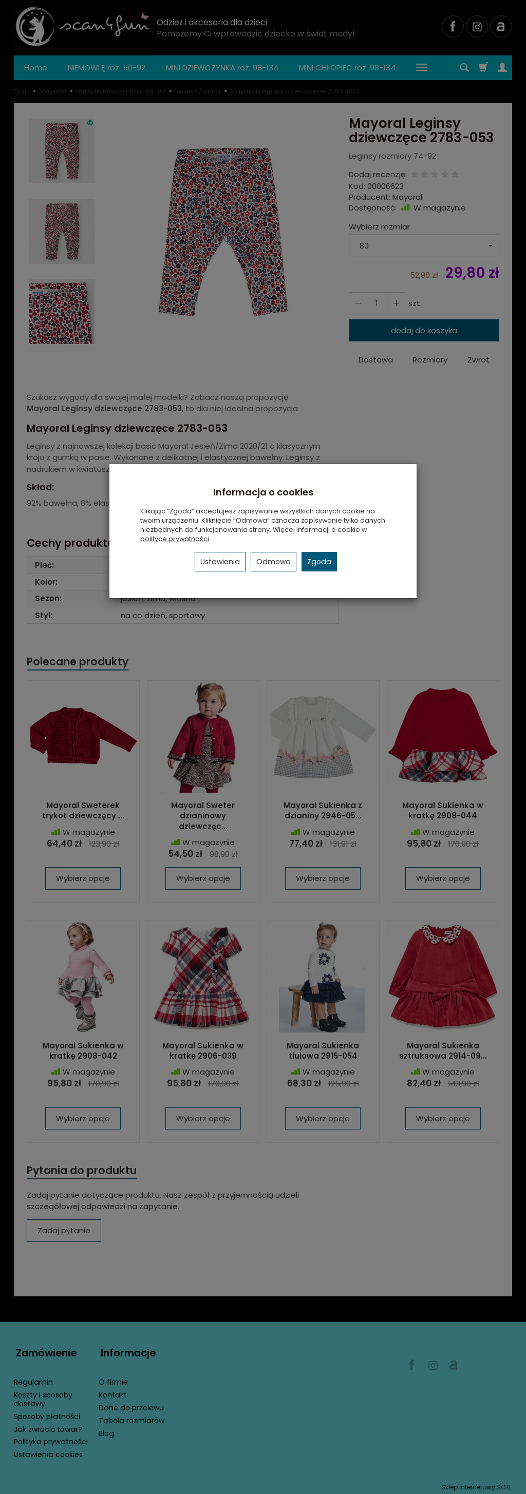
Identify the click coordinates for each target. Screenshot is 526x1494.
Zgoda (319, 562)
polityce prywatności (174, 538)
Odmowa (273, 562)
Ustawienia (220, 562)
